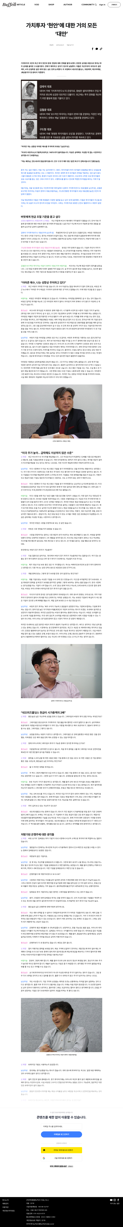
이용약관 (5, 1207)
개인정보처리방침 (8, 1211)
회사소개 (5, 1200)
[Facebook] (118, 1202)
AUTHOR (67, 5)
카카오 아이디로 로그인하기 (63, 1150)
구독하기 (114, 5)
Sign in (102, 5)
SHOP (51, 5)
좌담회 (51, 45)
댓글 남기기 (70, 45)
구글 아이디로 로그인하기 (63, 1158)
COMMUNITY (87, 5)
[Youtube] (111, 1202)
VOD (36, 5)
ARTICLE (21, 5)
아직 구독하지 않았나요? (61, 1166)
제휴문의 (5, 1204)
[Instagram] (115, 1202)
